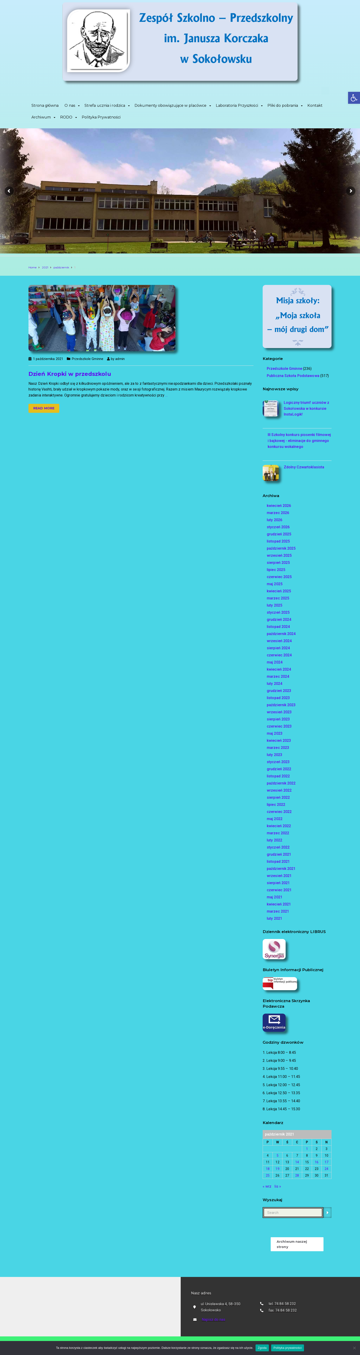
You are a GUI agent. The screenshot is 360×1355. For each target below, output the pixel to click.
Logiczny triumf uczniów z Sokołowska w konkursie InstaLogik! (306, 408)
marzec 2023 (278, 747)
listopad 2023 (278, 698)
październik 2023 (281, 705)
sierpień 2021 (278, 883)
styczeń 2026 (278, 527)
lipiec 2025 (276, 570)
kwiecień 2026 (279, 505)
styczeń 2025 (278, 612)
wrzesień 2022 (279, 790)
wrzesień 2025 (279, 555)
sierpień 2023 (278, 719)
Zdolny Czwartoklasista (304, 467)
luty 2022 (274, 840)
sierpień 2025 (278, 562)
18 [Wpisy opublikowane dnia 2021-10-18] (268, 1169)
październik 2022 (281, 783)
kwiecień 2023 (279, 740)
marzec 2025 (278, 598)
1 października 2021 (48, 359)
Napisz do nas (213, 1319)
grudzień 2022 (279, 769)
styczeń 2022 (278, 847)
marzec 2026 (278, 513)
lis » (277, 1186)
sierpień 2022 (278, 797)
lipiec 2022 (276, 804)
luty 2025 (274, 605)
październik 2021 (281, 868)
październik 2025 (281, 548)
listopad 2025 (278, 541)
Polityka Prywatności (101, 117)
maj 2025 (274, 584)
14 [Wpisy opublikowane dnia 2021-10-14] (297, 1162)
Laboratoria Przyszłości (237, 105)
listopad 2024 (278, 626)
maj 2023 (274, 733)
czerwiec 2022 (279, 812)
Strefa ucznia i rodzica (104, 105)
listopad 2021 (278, 861)
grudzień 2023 (279, 691)
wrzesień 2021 (279, 876)
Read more (43, 408)
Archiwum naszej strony (292, 1244)
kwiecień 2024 (279, 669)
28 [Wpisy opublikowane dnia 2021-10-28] (297, 1175)
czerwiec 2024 (279, 655)
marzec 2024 (278, 676)
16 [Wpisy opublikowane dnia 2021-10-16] (316, 1162)
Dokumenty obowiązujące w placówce (170, 105)
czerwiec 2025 (279, 577)
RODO (66, 117)
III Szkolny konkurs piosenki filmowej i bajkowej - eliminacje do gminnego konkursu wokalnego (299, 441)
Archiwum (41, 117)
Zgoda (262, 1347)
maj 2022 (274, 819)
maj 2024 (274, 662)
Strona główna (45, 105)
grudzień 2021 (279, 854)
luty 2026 (274, 520)
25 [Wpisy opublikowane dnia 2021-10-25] (268, 1175)
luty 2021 (274, 918)
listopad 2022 (278, 776)
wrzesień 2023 (279, 712)
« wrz (267, 1186)
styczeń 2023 (278, 762)
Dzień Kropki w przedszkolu (69, 374)
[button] (354, 98)
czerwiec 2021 (279, 890)
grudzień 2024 (279, 619)
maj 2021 (274, 897)
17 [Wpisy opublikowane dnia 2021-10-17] (326, 1162)
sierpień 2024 (278, 648)
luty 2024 (274, 683)
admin (120, 359)
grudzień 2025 (279, 534)
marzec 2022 (278, 833)
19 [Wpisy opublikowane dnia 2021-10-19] (277, 1169)
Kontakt (315, 105)
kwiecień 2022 (279, 826)
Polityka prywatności (287, 1347)
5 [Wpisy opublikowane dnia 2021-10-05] (277, 1155)
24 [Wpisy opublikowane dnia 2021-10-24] (326, 1169)
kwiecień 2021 (279, 904)
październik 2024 (281, 634)
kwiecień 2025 (279, 591)
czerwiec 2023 (279, 726)
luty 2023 (274, 755)
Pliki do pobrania (282, 105)
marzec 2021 (278, 911)
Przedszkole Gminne (87, 359)
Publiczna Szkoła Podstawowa (293, 376)
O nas (70, 105)
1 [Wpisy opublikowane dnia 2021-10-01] (307, 1149)
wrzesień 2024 (279, 641)
